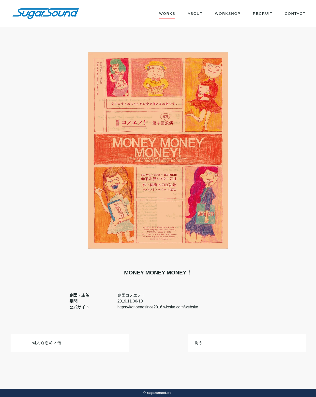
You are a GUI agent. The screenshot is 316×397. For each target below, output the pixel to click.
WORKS (167, 13)
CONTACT (295, 13)
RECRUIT (262, 13)
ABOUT (195, 13)
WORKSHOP (228, 13)
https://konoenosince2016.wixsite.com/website (158, 307)
